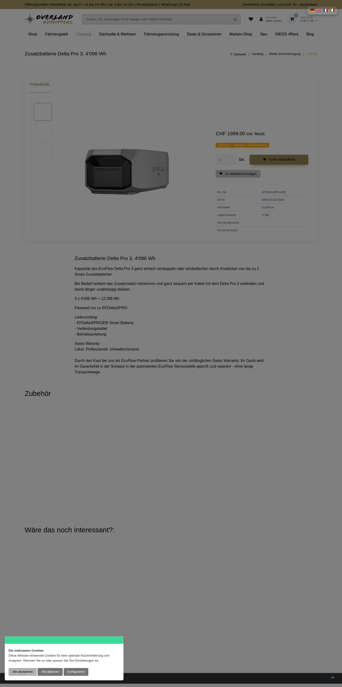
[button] (312, 10)
